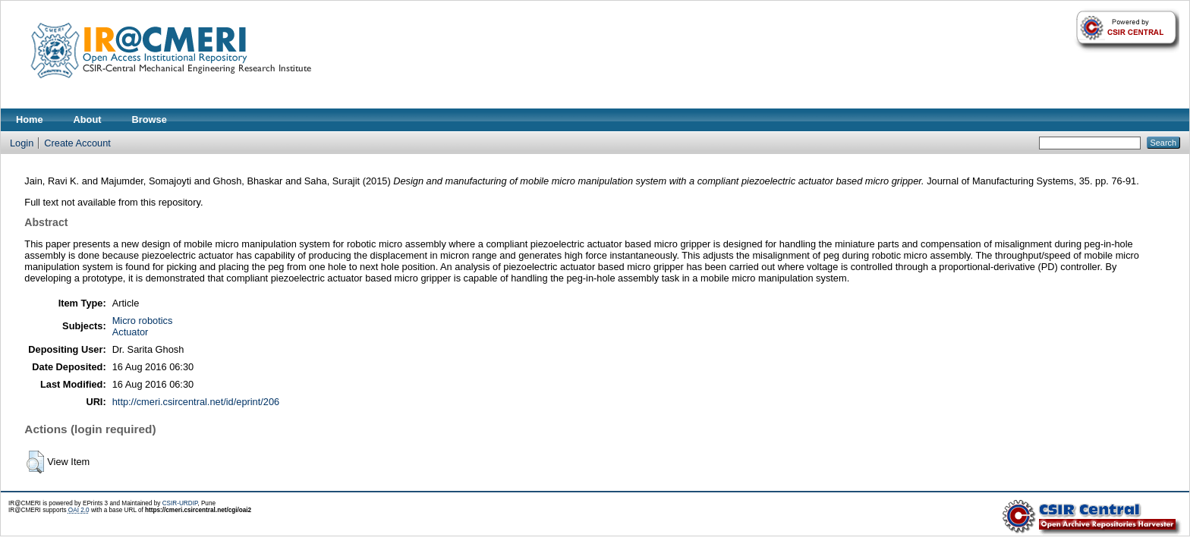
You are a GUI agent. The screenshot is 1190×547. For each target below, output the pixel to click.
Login (21, 143)
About (88, 119)
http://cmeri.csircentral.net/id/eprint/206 (196, 401)
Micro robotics (142, 320)
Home (29, 119)
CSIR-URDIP (180, 503)
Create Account (77, 143)
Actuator (130, 332)
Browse (149, 119)
